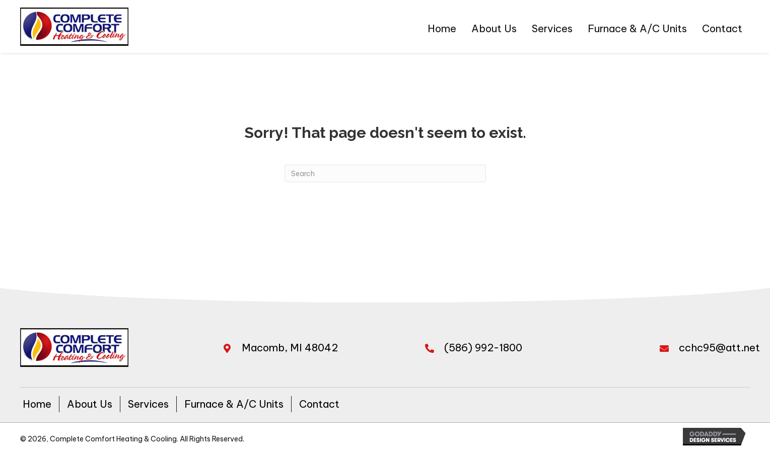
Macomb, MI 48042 (290, 347)
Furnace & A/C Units (234, 404)
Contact (319, 404)
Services (148, 404)
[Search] (385, 173)
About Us (89, 404)
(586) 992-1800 (483, 347)
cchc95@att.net (719, 347)
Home (37, 404)
